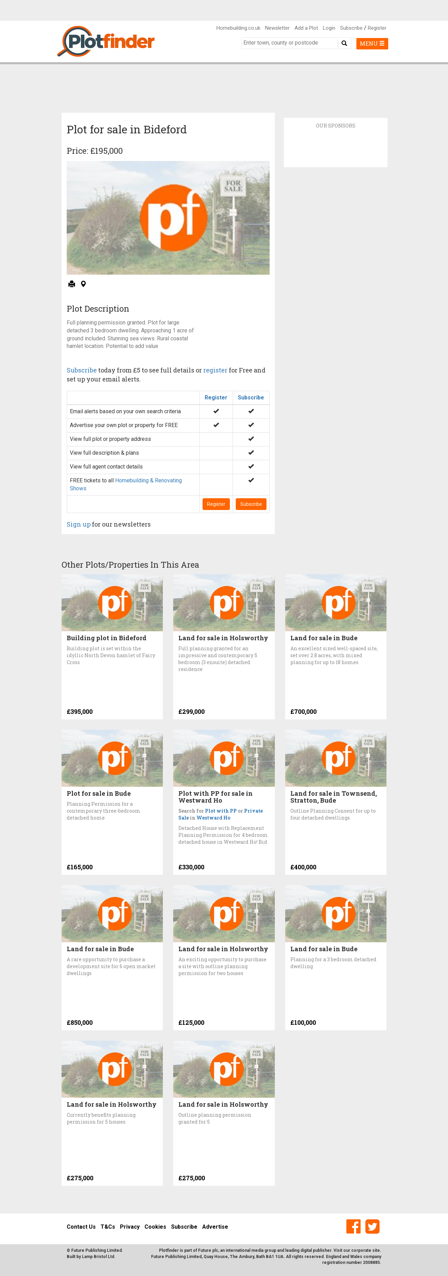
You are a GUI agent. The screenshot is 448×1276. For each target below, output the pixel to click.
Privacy (130, 1226)
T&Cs (108, 1226)
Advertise (215, 1226)
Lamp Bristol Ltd (98, 1256)
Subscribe (351, 28)
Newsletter (277, 28)
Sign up (79, 524)
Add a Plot (306, 28)
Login (329, 28)
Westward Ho (213, 817)
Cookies (155, 1226)
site (376, 1250)
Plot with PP (221, 810)
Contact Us (81, 1226)
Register (377, 28)
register (215, 370)
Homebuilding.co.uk (238, 28)
